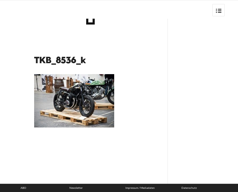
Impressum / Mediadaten (140, 187)
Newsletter (76, 187)
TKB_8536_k (60, 60)
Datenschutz (189, 187)
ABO (23, 187)
